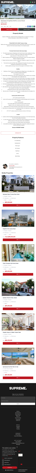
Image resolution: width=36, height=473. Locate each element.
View (18, 205)
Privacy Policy (18, 434)
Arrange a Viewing (27, 29)
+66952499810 (18, 441)
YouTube (18, 428)
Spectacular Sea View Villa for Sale (10, 366)
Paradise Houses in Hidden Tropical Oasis (12, 332)
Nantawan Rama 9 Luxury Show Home (11, 194)
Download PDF (18, 132)
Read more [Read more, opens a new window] (10, 455)
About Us (18, 416)
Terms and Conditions (18, 436)
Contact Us (18, 420)
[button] (9, 470)
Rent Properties (18, 414)
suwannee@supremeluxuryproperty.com (15, 167)
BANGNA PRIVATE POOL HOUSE (10, 297)
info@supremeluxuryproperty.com (18, 443)
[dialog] (9, 459)
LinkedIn (18, 427)
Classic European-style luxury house (10, 263)
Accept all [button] (10, 467)
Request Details (9, 29)
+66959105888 (11, 168)
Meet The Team (18, 417)
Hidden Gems (18, 415)
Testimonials (18, 419)
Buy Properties (18, 412)
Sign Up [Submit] (18, 403)
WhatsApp (18, 444)
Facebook (18, 426)
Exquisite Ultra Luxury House (9, 228)
